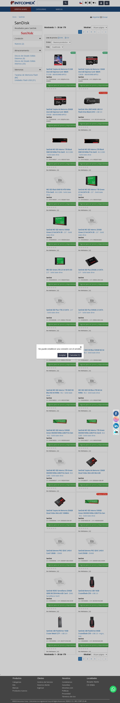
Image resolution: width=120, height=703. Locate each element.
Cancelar (75, 211)
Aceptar (62, 211)
